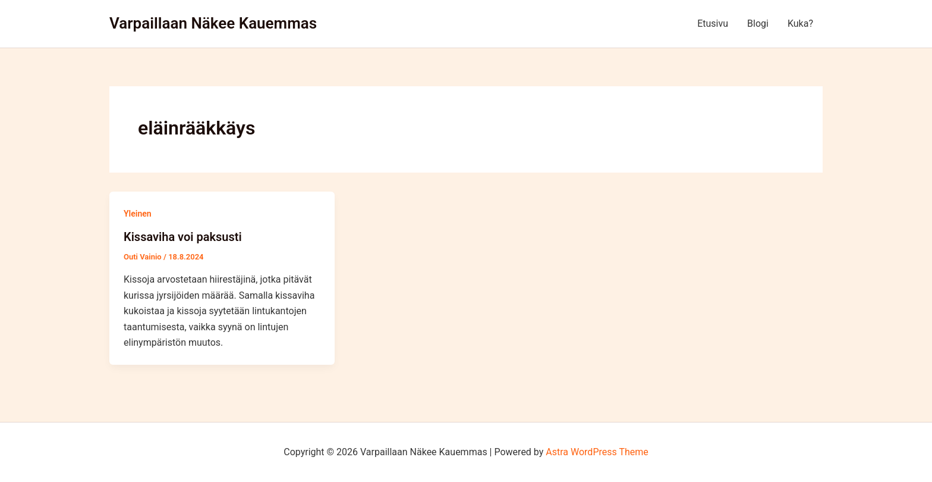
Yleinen (138, 213)
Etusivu (712, 23)
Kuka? (800, 23)
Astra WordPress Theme (597, 452)
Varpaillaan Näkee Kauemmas (213, 23)
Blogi (758, 23)
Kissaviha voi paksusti (183, 237)
